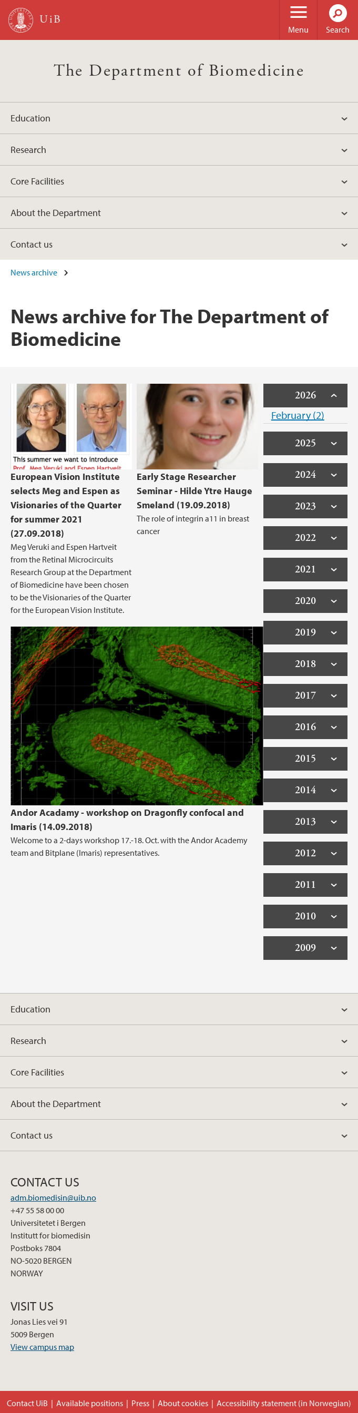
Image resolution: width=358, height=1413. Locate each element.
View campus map (42, 1347)
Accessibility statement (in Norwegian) (284, 1403)
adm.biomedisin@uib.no (53, 1197)
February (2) (297, 415)
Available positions (89, 1403)
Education (30, 118)
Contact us (32, 244)
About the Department (56, 213)
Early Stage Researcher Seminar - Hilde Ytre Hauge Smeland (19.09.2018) (194, 490)
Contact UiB (27, 1403)
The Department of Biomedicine (179, 70)
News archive (34, 272)
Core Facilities (37, 181)
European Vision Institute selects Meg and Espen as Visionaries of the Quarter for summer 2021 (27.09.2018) (66, 504)
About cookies (183, 1403)
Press (140, 1403)
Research (28, 150)
